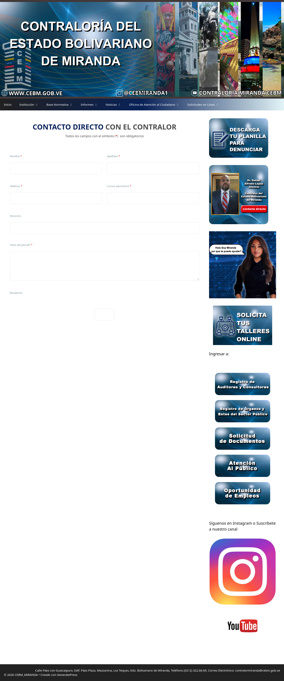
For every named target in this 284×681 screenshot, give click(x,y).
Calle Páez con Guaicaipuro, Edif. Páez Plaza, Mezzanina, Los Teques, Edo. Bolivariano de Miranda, (103, 670)
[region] (142, 49)
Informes (91, 104)
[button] (131, 93)
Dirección (15, 216)
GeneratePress (67, 675)
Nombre (16, 156)
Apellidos (113, 156)
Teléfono (16, 186)
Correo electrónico (119, 186)
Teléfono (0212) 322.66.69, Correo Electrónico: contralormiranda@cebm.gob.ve (225, 670)
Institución (30, 104)
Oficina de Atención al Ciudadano (156, 104)
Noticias (115, 104)
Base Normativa (61, 104)
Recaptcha (16, 293)
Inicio (7, 104)
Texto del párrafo (21, 245)
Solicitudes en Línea (205, 104)
